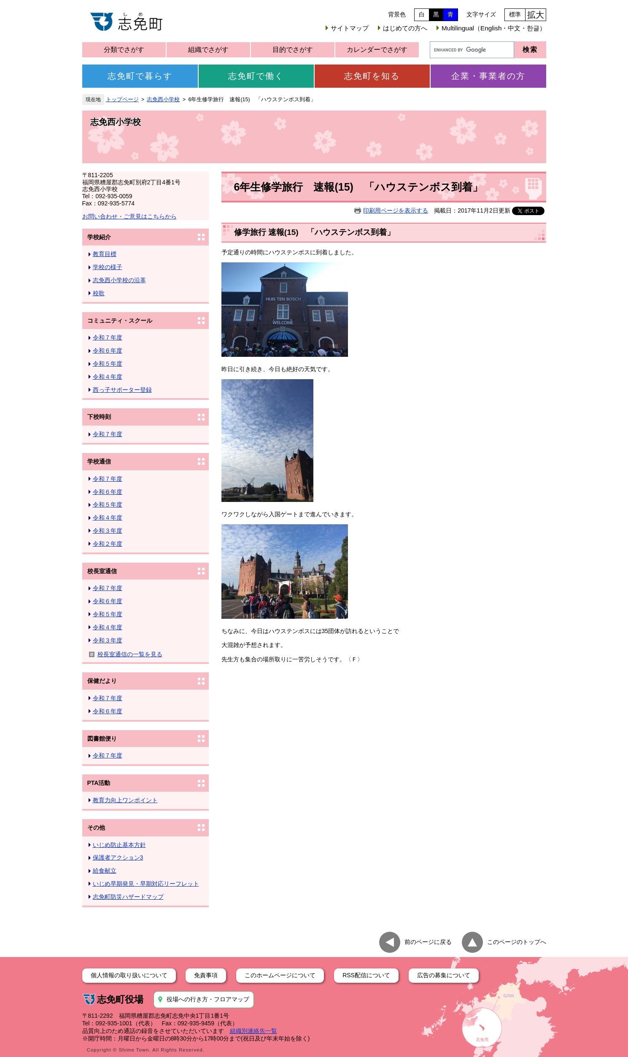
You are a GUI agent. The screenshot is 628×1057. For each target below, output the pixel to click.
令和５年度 (107, 363)
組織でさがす (208, 49)
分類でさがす (124, 49)
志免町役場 (120, 999)
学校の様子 (107, 267)
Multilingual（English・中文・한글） (494, 28)
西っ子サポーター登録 (122, 389)
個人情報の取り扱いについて (129, 975)
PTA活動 (99, 782)
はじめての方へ (405, 28)
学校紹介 (99, 237)
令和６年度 (107, 350)
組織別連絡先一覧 (253, 1030)
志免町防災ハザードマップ (128, 896)
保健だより (102, 680)
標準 (515, 14)
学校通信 (99, 461)
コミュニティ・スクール (119, 320)
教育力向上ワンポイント (125, 800)
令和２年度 (107, 543)
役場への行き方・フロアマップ (208, 999)
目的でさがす (292, 49)
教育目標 (104, 254)
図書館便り (102, 738)
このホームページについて (280, 975)
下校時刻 (99, 416)
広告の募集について (443, 975)
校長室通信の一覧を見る (129, 654)
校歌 (99, 293)
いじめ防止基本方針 (119, 844)
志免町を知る (372, 76)
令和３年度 (107, 530)
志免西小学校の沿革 (119, 280)
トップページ (122, 99)
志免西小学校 (163, 99)
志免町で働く (256, 76)
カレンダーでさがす (377, 49)
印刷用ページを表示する (395, 210)
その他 (96, 827)
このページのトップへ (516, 941)
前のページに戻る (428, 941)
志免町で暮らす (140, 76)
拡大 (535, 14)
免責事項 (206, 975)
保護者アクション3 (118, 857)
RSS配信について (366, 975)
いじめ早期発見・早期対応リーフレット (146, 883)
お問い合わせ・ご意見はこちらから (129, 216)
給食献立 (104, 870)
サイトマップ (350, 28)
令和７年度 (107, 337)
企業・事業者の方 (488, 76)
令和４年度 (107, 376)
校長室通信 (102, 571)
